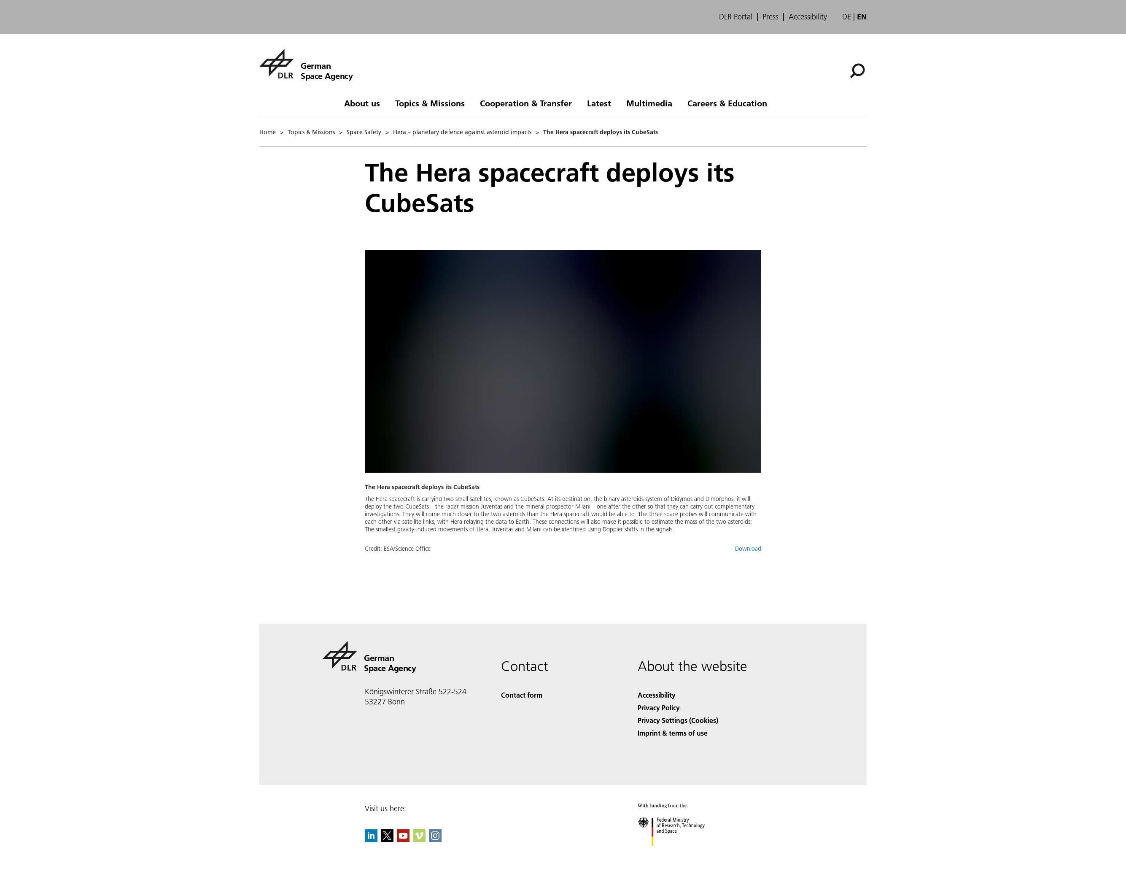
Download (748, 548)
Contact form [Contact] (521, 694)
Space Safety (364, 132)
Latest (599, 102)
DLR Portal (735, 17)
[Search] (857, 70)
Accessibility (808, 17)
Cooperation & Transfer (526, 102)
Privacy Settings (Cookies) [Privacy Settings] (678, 720)
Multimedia (649, 102)
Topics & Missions (430, 102)
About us (362, 102)
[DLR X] (387, 839)
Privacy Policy (659, 707)
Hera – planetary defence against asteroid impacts (462, 132)
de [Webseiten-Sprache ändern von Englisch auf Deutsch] (846, 17)
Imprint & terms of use (673, 732)
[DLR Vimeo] (419, 839)
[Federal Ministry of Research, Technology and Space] (678, 853)
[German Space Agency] (306, 63)
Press (770, 17)
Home (267, 132)
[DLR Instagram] (435, 839)
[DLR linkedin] (371, 839)
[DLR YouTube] (403, 839)
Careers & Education (727, 102)
